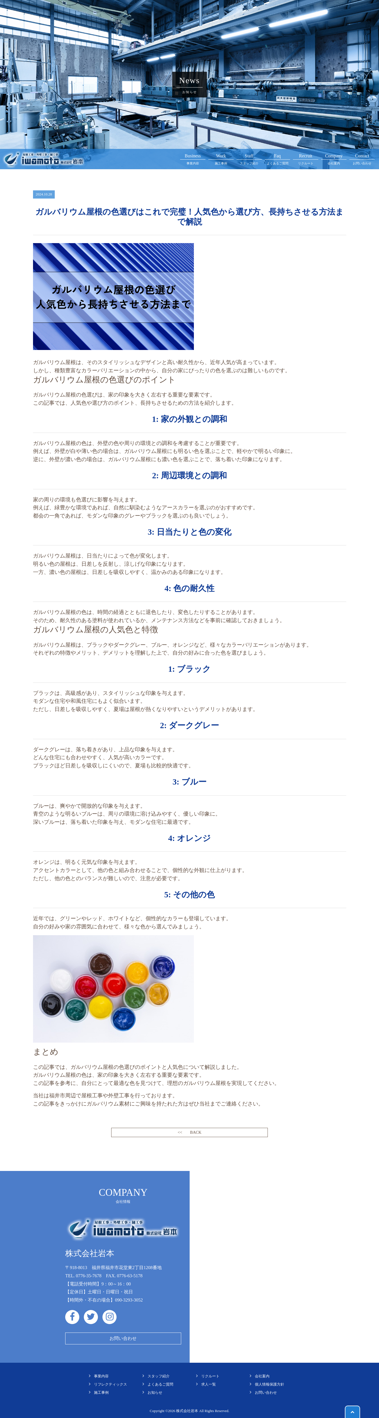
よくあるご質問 (277, 159)
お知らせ (155, 1393)
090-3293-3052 (129, 1300)
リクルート (305, 159)
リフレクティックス (110, 1384)
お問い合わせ (362, 159)
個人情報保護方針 (269, 1384)
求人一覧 (208, 1384)
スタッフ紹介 (249, 159)
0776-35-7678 (89, 1275)
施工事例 (221, 159)
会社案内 (334, 159)
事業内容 (192, 159)
